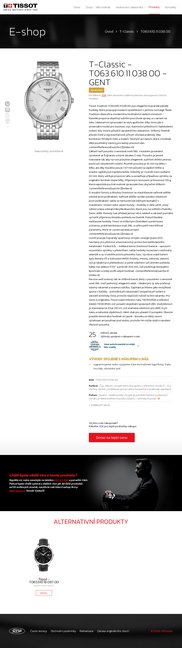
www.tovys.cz (17, 491)
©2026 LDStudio (162, 631)
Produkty (154, 7)
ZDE (104, 95)
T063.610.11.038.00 (155, 31)
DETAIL (43, 593)
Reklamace (87, 631)
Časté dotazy (38, 631)
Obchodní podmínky (63, 631)
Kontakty (170, 7)
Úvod (77, 7)
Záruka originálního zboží (113, 631)
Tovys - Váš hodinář (98, 7)
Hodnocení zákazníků (129, 7)
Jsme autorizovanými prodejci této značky (112, 346)
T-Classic (126, 31)
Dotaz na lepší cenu (111, 437)
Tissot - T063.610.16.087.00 (44, 580)
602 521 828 (61, 480)
